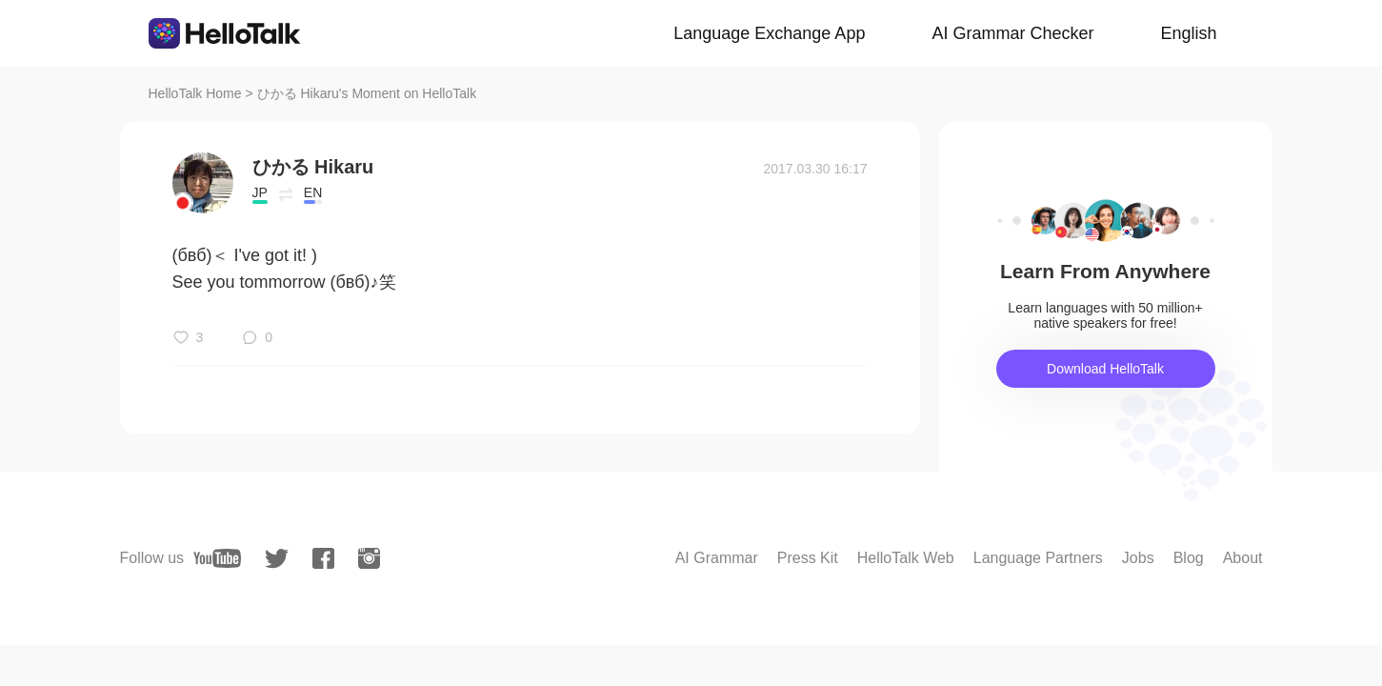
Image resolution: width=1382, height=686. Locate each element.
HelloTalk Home (195, 93)
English (1188, 33)
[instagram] (369, 558)
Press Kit (807, 558)
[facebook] (323, 558)
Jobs (1138, 558)
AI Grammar (716, 558)
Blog (1188, 558)
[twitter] (277, 559)
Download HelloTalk (1105, 368)
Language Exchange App (769, 33)
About (1243, 558)
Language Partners (1038, 558)
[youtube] (217, 558)
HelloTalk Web (905, 558)
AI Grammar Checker (1012, 33)
